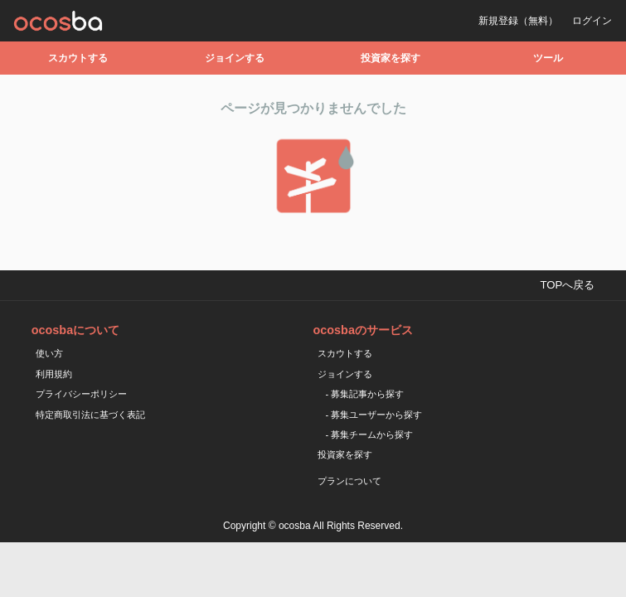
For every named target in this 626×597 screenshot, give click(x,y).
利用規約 (54, 374)
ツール (548, 58)
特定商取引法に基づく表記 (90, 415)
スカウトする (78, 58)
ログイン (592, 21)
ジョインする (234, 58)
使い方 (49, 353)
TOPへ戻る (567, 285)
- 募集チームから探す (370, 434)
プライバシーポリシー (81, 394)
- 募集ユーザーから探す (374, 415)
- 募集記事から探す (365, 394)
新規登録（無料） (518, 21)
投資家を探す (390, 58)
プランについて (349, 481)
